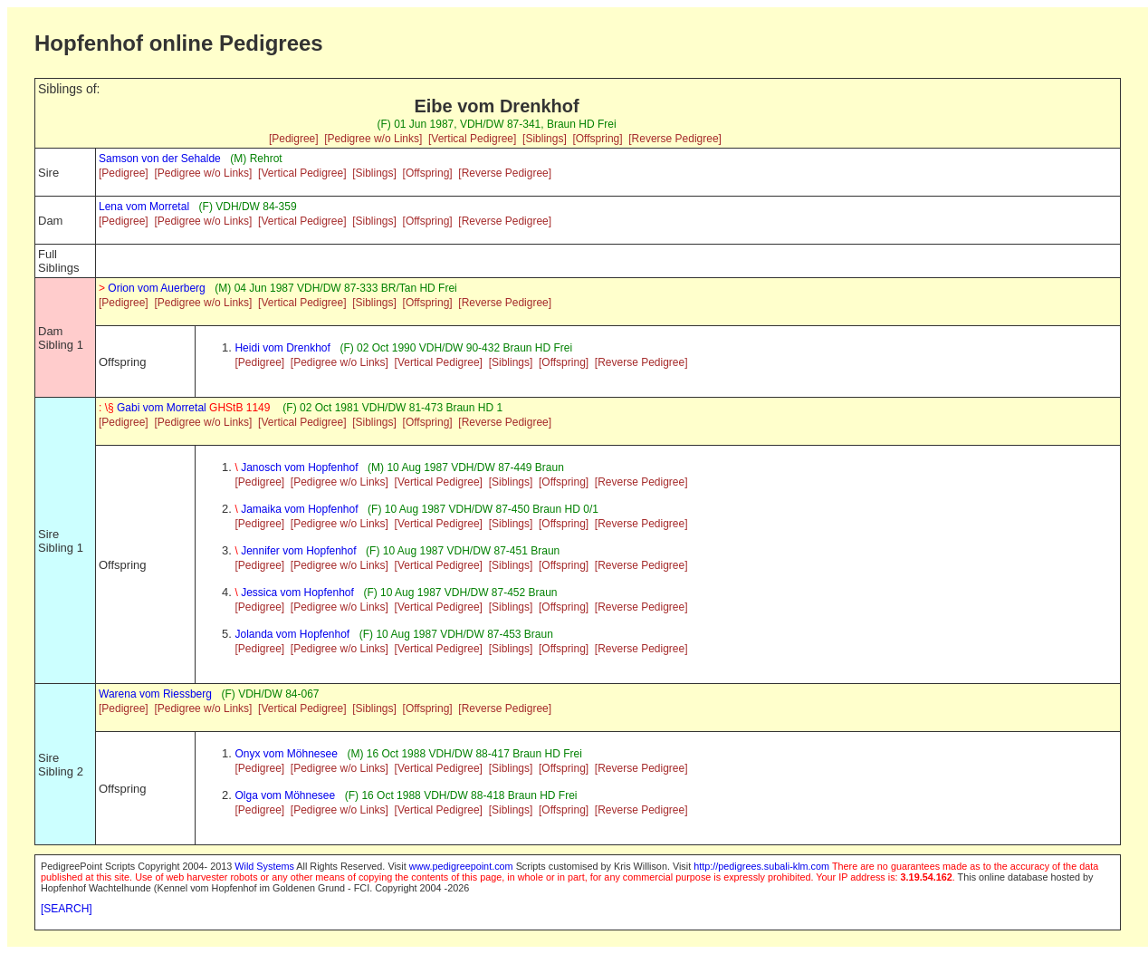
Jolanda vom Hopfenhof (291, 634)
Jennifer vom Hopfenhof (295, 550)
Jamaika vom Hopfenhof (296, 509)
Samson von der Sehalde (160, 158)
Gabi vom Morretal (186, 407)
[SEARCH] (66, 908)
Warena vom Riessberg (155, 694)
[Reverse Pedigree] (675, 138)
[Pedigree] (294, 138)
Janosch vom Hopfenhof (296, 467)
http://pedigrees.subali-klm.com (761, 866)
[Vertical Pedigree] (472, 138)
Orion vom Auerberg (152, 288)
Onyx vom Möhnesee (285, 753)
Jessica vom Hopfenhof (293, 592)
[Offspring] (597, 138)
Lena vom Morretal (144, 206)
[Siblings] (544, 138)
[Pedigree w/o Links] (373, 138)
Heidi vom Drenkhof (282, 348)
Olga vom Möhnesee (284, 795)
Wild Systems (264, 866)
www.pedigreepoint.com (461, 866)
